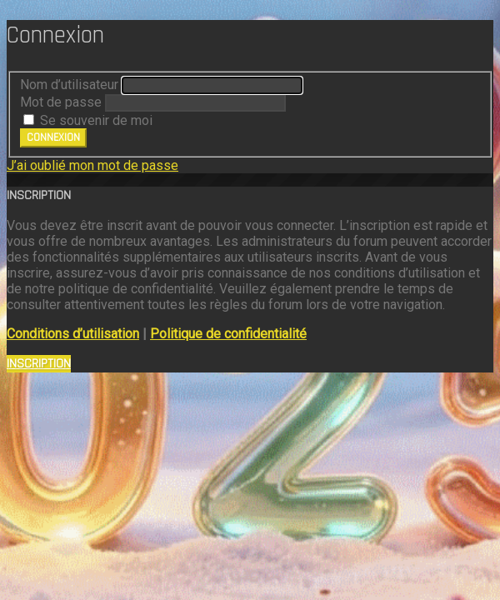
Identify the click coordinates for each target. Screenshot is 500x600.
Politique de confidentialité (228, 334)
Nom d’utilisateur (69, 84)
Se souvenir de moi (87, 120)
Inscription (39, 363)
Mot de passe (61, 102)
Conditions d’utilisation (73, 334)
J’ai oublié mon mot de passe (92, 165)
